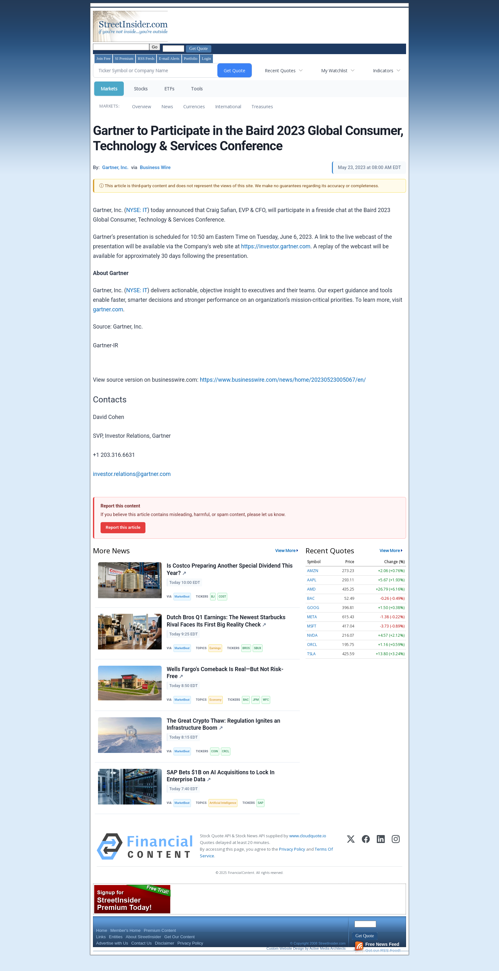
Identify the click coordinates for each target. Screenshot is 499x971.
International (228, 106)
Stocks (141, 89)
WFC (272, 706)
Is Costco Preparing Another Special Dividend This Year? (230, 570)
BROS (250, 652)
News (167, 106)
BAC (250, 706)
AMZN (312, 570)
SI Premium (124, 58)
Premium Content (160, 943)
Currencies (194, 106)
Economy (218, 706)
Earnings (218, 652)
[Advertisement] (285, 26)
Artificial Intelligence (226, 814)
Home (101, 943)
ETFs (169, 89)
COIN (217, 760)
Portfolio (191, 58)
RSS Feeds (146, 58)
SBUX (262, 652)
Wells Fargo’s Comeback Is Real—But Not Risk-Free (225, 678)
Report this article (123, 527)
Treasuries (262, 106)
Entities (116, 949)
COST (226, 597)
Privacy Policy (292, 862)
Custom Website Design (285, 961)
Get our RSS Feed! (377, 960)
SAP (265, 814)
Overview (141, 106)
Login (206, 58)
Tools (197, 89)
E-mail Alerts (169, 58)
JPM (260, 706)
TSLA (311, 653)
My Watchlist (334, 70)
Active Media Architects (327, 961)
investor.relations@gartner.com (132, 474)
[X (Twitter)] (350, 860)
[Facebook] (365, 860)
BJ (215, 597)
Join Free (103, 58)
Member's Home (125, 943)
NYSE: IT (136, 210)
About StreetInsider (143, 949)
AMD (311, 589)
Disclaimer (164, 956)
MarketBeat (184, 597)
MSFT (311, 626)
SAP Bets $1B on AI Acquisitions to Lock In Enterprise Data (221, 787)
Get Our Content (179, 949)
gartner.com (108, 309)
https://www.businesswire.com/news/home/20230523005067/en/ (283, 380)
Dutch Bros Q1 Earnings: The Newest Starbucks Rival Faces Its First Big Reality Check (226, 624)
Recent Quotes (280, 70)
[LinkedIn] (380, 860)
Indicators (383, 70)
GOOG (313, 607)
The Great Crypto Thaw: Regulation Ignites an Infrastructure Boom (224, 733)
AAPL (311, 580)
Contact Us (141, 956)
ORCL (312, 644)
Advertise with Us (112, 956)
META (312, 617)
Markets (109, 89)
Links (101, 949)
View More (285, 550)
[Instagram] (395, 860)
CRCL (229, 760)
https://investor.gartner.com (276, 246)
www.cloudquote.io (307, 849)
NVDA (312, 635)
